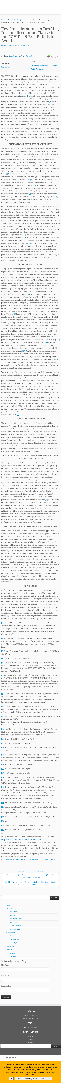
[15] (14, 329)
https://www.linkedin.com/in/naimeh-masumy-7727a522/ (23, 855)
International (6, 82)
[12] (54, 307)
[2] (50, 117)
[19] (23, 366)
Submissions (14, 972)
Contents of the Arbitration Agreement (44, 81)
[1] (27, 111)
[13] (27, 310)
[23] (48, 515)
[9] (32, 242)
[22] (18, 430)
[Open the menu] (57, 25)
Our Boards (13, 930)
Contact (9, 965)
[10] (24, 250)
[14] (11, 321)
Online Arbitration (37, 84)
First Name (5, 980)
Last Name (5, 991)
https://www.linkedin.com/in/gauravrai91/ (40, 875)
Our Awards (13, 937)
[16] (10, 344)
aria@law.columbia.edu (30, 1042)
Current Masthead (15, 941)
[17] (58, 355)
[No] (57, 1072)
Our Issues (13, 951)
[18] (47, 358)
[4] (31, 195)
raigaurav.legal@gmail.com (13, 875)
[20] (53, 375)
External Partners (15, 944)
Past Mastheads (14, 955)
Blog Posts (11, 35)
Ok (11, 1079)
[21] (17, 421)
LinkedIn (30, 1057)
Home (3, 35)
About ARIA (11, 924)
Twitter (30, 1054)
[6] (16, 206)
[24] (42, 538)
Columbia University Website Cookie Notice (33, 1079)
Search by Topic (15, 958)
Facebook (30, 1051)
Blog (19, 35)
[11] (31, 259)
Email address (6, 1001)
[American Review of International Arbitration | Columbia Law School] (30, 10)
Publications (10, 948)
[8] (57, 212)
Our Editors (13, 927)
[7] (2, 709)
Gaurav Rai (30, 71)
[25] (46, 586)
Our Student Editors (16, 934)
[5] (35, 201)
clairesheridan (24, 61)
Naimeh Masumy (15, 71)
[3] (8, 189)
